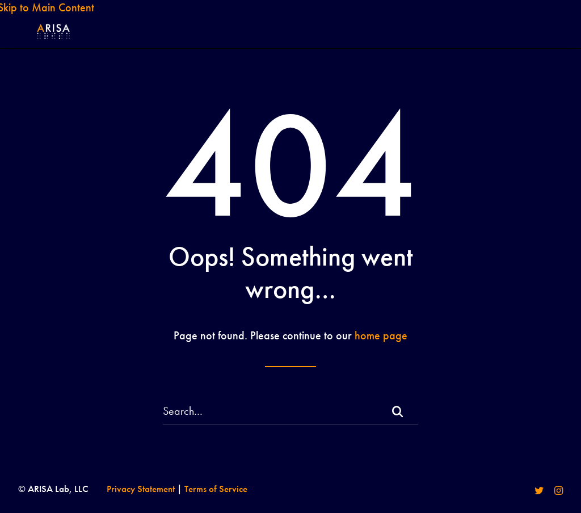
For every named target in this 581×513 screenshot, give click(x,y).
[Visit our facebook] (519, 491)
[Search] (290, 411)
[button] (397, 412)
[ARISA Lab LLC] (49, 42)
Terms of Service (215, 488)
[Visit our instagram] (558, 491)
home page (381, 335)
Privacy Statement (141, 488)
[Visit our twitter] (539, 491)
